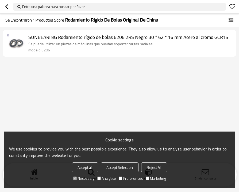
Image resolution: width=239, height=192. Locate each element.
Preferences (131, 178)
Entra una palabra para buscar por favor (53, 6)
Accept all (85, 167)
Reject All (154, 167)
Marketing (156, 178)
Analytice (106, 178)
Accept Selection (119, 167)
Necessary (84, 178)
